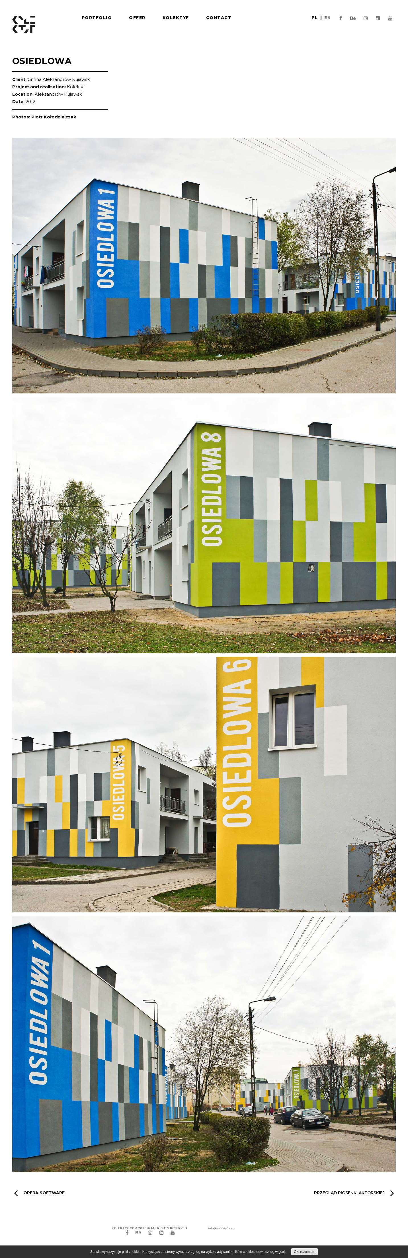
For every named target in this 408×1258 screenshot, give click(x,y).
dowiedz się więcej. (271, 1252)
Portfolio (97, 17)
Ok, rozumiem (304, 1252)
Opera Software (39, 1193)
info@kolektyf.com (221, 1228)
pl (314, 17)
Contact (219, 17)
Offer (137, 17)
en (327, 17)
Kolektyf (176, 17)
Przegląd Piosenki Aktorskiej (354, 1193)
